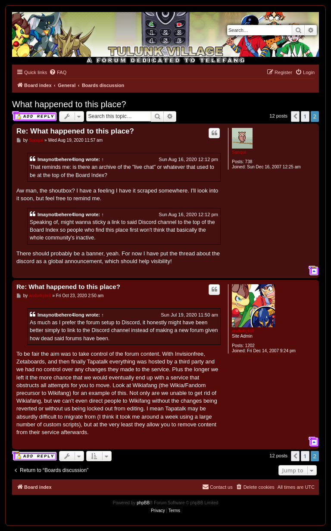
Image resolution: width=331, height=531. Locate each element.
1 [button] (304, 116)
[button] (295, 116)
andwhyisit (243, 331)
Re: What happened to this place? (75, 131)
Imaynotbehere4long (60, 159)
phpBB (143, 502)
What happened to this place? (69, 104)
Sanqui (239, 152)
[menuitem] (57, 72)
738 (249, 161)
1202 (250, 345)
